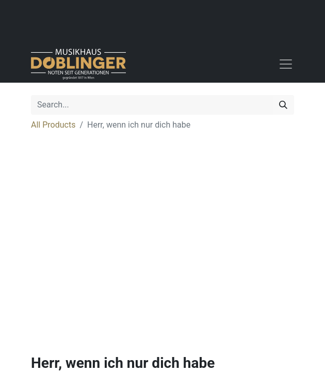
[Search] (283, 105)
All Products (53, 125)
